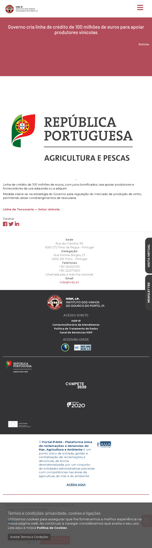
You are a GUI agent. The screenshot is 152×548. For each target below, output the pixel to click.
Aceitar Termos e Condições (29, 537)
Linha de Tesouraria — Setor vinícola (31, 209)
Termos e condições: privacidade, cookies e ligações (54, 513)
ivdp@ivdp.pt (57, 282)
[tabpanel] (76, 128)
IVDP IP (76, 320)
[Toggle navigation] (140, 8)
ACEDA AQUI (76, 484)
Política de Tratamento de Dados (76, 328)
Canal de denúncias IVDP (76, 332)
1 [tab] (76, 180)
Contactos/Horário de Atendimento (76, 324)
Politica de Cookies (52, 528)
